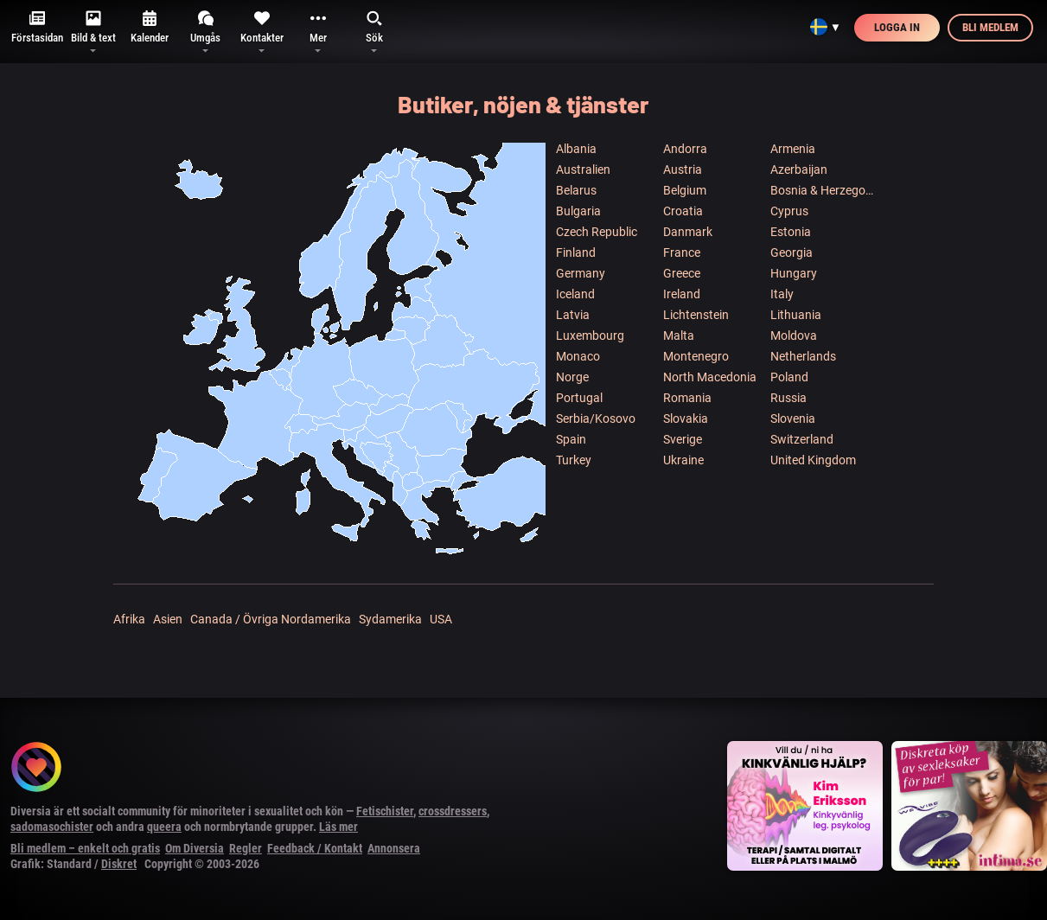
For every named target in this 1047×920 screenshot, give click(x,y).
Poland (789, 377)
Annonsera (393, 848)
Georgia (791, 252)
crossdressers (452, 811)
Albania (576, 149)
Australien (583, 169)
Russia (788, 398)
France (681, 252)
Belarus (576, 190)
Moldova (793, 335)
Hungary (793, 273)
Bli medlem (990, 27)
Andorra (685, 149)
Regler (245, 848)
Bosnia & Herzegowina (823, 190)
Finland (576, 252)
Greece (681, 273)
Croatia (683, 211)
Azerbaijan (798, 169)
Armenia (792, 149)
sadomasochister (51, 827)
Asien (167, 619)
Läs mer (338, 827)
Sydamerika (390, 619)
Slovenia (792, 418)
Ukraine (683, 460)
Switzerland (801, 439)
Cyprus (789, 211)
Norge (572, 377)
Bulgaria (578, 211)
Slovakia (685, 418)
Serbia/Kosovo (595, 418)
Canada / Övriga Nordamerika (270, 619)
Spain (571, 439)
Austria (682, 169)
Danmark (687, 232)
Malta (678, 335)
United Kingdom (813, 460)
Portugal (579, 398)
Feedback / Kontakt (314, 848)
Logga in (897, 27)
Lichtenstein (696, 315)
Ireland (681, 294)
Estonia (790, 232)
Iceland (575, 294)
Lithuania (795, 315)
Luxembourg (590, 335)
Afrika (129, 619)
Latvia (573, 315)
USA (441, 619)
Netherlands (803, 356)
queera (164, 827)
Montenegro (696, 356)
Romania (687, 398)
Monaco (578, 356)
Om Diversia (194, 848)
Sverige (682, 439)
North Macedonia (710, 377)
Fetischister (384, 811)
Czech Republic (596, 232)
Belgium (684, 190)
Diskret (119, 864)
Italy (782, 294)
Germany (580, 273)
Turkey (573, 460)
